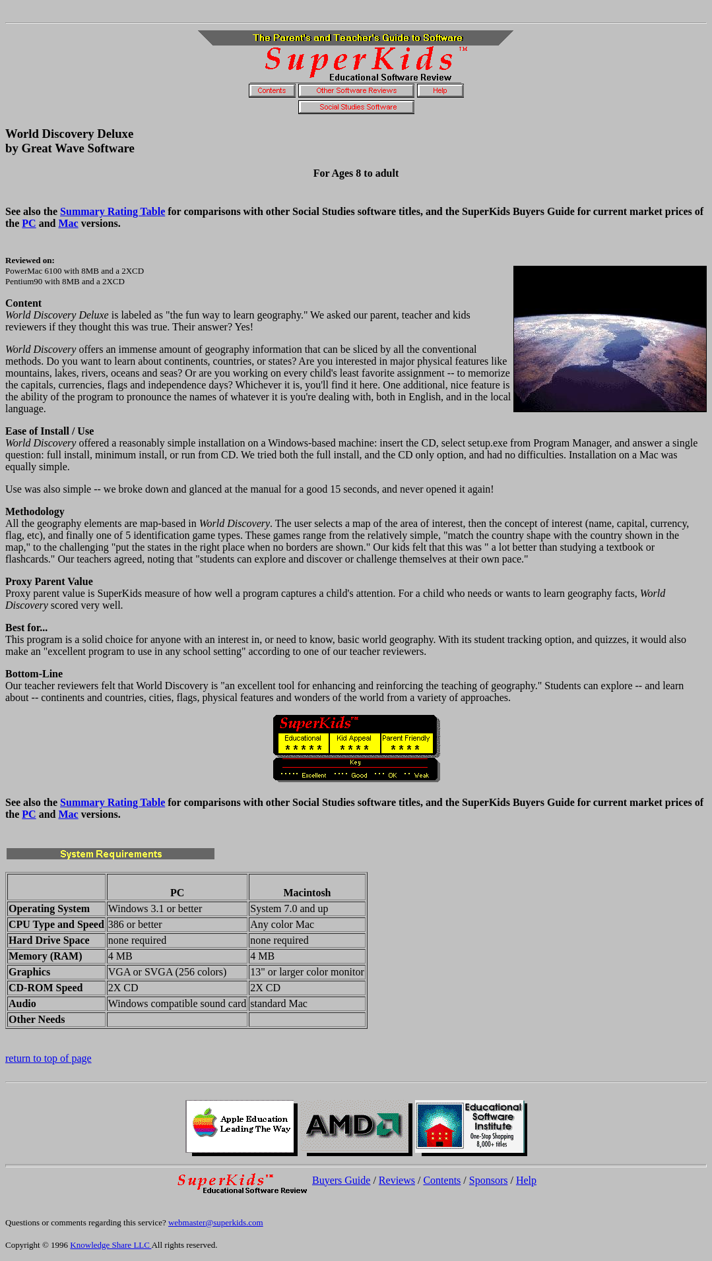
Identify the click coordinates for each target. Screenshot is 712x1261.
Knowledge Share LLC (110, 1245)
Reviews (397, 1180)
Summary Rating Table (112, 211)
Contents (442, 1180)
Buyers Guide (341, 1180)
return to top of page (48, 1058)
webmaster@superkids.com (215, 1222)
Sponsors (488, 1180)
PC (29, 223)
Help (526, 1180)
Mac (68, 223)
